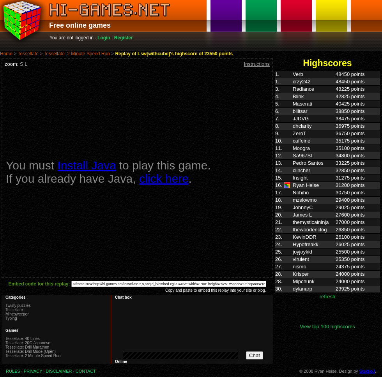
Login (103, 38)
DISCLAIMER (59, 371)
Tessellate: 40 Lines (22, 338)
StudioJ (367, 371)
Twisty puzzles (17, 305)
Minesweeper (16, 314)
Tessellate (28, 53)
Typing (11, 318)
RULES (13, 371)
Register (123, 38)
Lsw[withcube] (154, 53)
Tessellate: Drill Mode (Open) (30, 351)
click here (164, 178)
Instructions (257, 64)
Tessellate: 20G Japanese (27, 343)
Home (6, 53)
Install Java (86, 165)
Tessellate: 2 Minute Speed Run (77, 53)
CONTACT (86, 371)
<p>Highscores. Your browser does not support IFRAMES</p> (327, 197)
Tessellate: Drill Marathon (27, 347)
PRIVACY (33, 371)
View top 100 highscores (327, 326)
